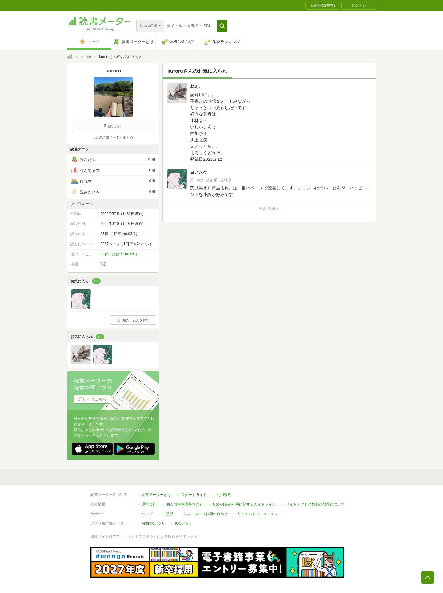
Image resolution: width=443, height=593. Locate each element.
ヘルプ (147, 514)
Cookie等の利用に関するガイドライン (244, 504)
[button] (222, 26)
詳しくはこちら (92, 399)
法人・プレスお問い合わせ (205, 514)
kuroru (86, 57)
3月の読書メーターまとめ (113, 137)
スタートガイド (194, 495)
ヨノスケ (198, 172)
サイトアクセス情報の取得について (315, 504)
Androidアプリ (153, 523)
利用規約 (224, 495)
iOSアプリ (183, 523)
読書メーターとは (156, 495)
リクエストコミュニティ (257, 514)
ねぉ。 (196, 86)
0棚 (103, 264)
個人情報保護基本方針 (184, 504)
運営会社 (149, 504)
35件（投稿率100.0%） (119, 254)
